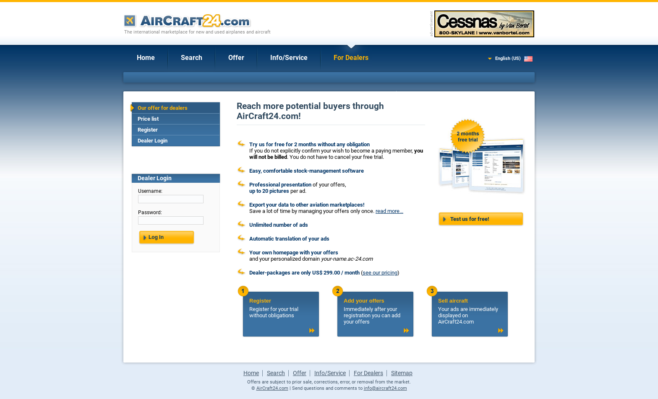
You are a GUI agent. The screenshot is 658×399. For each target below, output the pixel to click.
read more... (389, 211)
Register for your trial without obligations (280, 308)
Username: (150, 191)
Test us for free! (469, 219)
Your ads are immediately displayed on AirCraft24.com (469, 311)
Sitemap (402, 373)
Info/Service (289, 58)
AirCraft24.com (272, 388)
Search (191, 58)
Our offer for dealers (163, 108)
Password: (150, 212)
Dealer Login (152, 140)
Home (146, 58)
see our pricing (380, 272)
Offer (236, 58)
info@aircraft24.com (385, 388)
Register (148, 130)
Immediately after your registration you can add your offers (375, 311)
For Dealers (351, 58)
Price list (148, 119)
